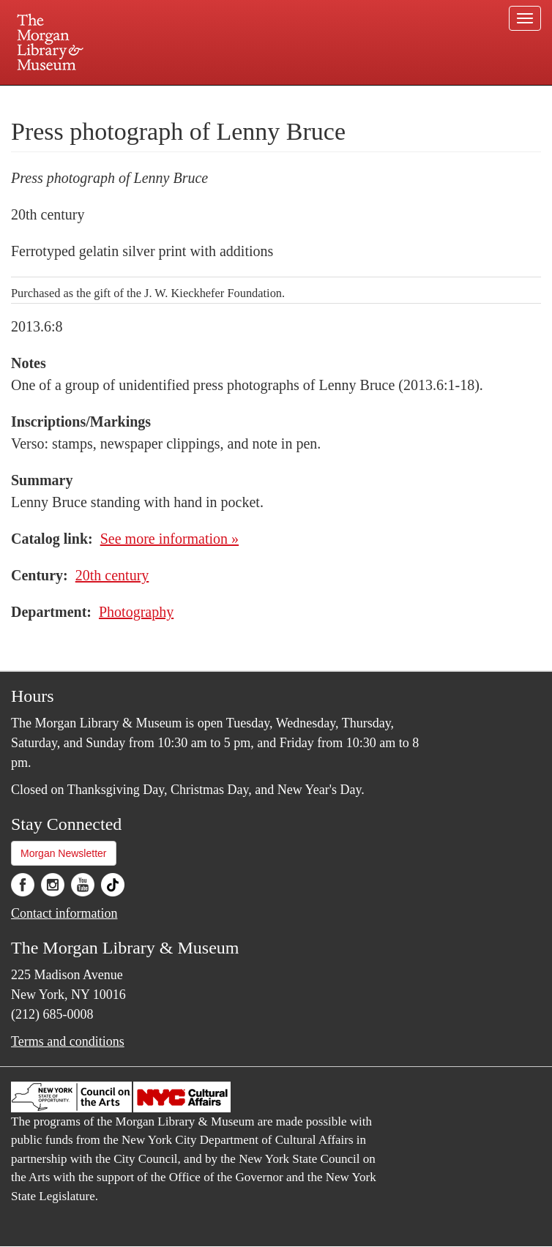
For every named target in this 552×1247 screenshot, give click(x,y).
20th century (112, 575)
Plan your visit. (101, 98)
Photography (136, 612)
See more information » (169, 539)
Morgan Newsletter (63, 853)
